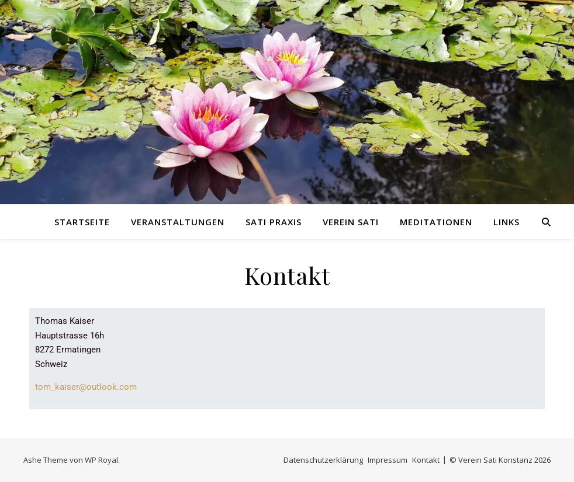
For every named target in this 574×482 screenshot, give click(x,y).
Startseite (82, 222)
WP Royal (101, 460)
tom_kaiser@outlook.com (86, 387)
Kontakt (426, 460)
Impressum (387, 460)
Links (506, 222)
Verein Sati (351, 222)
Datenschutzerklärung (323, 460)
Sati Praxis (273, 222)
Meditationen (436, 222)
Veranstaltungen (177, 222)
